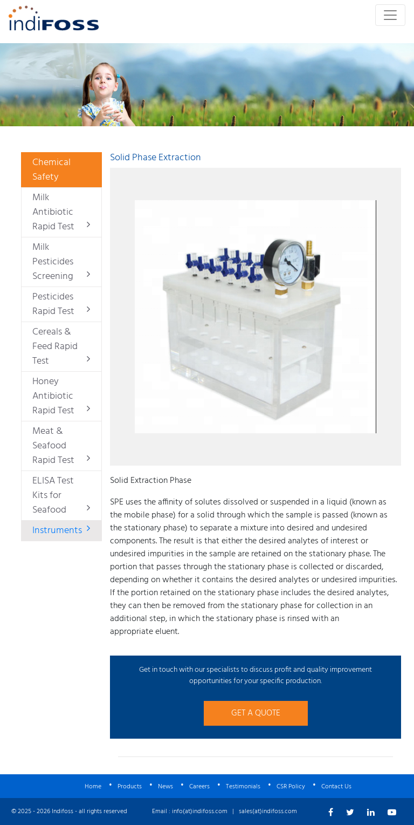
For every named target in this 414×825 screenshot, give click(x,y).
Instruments (61, 530)
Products (130, 786)
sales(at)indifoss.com (268, 811)
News (165, 786)
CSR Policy (291, 786)
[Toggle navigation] (390, 15)
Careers (199, 786)
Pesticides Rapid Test (61, 304)
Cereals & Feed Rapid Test (61, 346)
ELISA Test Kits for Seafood (61, 495)
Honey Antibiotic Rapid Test (61, 396)
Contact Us (336, 786)
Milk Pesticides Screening (61, 262)
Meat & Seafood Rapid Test (61, 446)
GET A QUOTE (255, 713)
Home (93, 786)
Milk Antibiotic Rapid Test (61, 212)
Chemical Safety (51, 170)
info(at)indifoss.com (199, 811)
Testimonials (243, 786)
